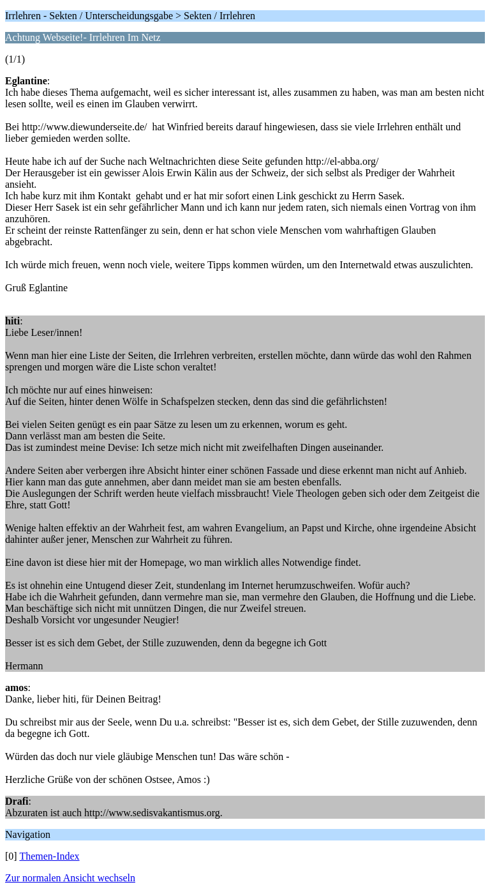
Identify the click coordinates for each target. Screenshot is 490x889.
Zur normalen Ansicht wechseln (70, 877)
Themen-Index (49, 856)
